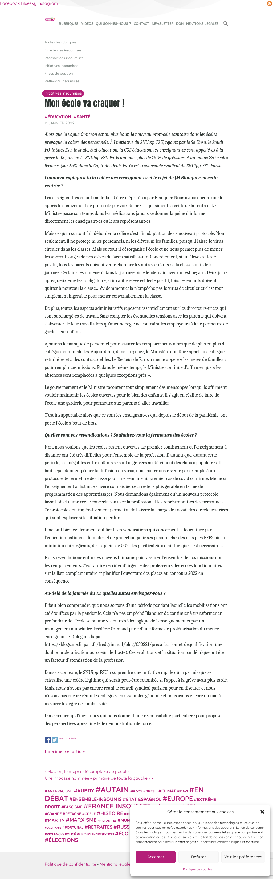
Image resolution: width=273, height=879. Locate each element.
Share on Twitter (54, 740)
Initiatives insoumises (61, 65)
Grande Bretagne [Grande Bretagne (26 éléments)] (64, 814)
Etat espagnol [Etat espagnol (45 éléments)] (144, 799)
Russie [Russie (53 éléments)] (125, 827)
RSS (269, 3)
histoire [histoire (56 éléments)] (111, 813)
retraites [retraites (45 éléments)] (100, 827)
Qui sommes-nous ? (113, 23)
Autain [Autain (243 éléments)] (115, 789)
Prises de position (58, 73)
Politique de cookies (197, 869)
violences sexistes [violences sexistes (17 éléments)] (99, 834)
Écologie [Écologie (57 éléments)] (131, 833)
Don (180, 23)
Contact (141, 23)
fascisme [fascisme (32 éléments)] (73, 806)
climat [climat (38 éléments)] (168, 790)
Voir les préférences (243, 856)
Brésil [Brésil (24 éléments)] (151, 791)
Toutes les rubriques (60, 42)
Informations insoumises (63, 58)
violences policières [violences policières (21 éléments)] (65, 834)
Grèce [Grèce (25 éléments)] (90, 814)
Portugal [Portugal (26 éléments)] (74, 827)
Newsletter (163, 23)
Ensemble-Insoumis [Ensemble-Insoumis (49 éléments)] (97, 799)
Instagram (48, 3)
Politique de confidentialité (70, 864)
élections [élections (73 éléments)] (63, 839)
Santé (83, 116)
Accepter (155, 856)
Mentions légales (202, 23)
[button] (262, 812)
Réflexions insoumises (61, 81)
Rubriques (68, 23)
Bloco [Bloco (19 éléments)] (137, 791)
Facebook (10, 3)
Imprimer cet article (65, 751)
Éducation (59, 116)
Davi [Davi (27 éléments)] (184, 791)
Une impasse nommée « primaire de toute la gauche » (99, 778)
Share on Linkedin (67, 738)
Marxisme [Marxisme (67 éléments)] (83, 819)
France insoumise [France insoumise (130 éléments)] (119, 806)
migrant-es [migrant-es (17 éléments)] (107, 821)
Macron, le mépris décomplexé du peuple (87, 771)
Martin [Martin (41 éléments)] (56, 820)
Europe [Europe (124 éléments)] (180, 798)
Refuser (198, 856)
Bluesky (28, 3)
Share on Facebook (48, 740)
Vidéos (87, 23)
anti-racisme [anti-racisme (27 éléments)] (60, 791)
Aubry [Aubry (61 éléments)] (85, 790)
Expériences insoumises (63, 50)
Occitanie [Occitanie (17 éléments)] (54, 827)
